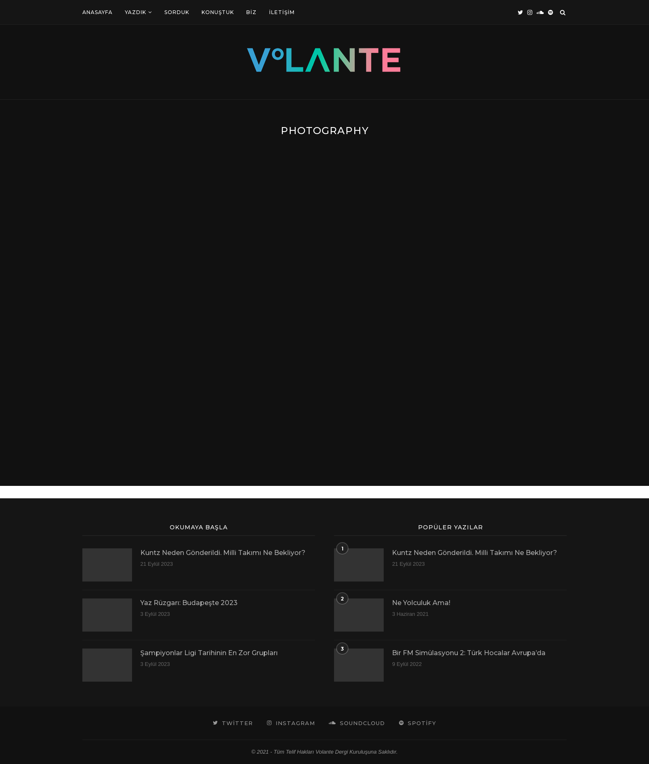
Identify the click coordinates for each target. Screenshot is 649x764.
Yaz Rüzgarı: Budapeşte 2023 (189, 603)
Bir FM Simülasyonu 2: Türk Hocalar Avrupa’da (469, 653)
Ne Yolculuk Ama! (421, 603)
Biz (251, 12)
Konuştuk (218, 12)
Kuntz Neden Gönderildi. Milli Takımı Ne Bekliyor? (222, 553)
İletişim (282, 12)
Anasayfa (97, 12)
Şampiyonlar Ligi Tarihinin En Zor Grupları (209, 653)
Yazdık (135, 12)
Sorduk (176, 12)
